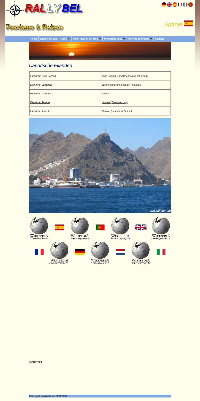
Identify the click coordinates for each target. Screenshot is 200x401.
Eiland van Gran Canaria (43, 76)
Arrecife (106, 93)
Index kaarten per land (87, 38)
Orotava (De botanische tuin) (117, 111)
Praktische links (114, 38)
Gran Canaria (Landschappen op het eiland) (125, 76)
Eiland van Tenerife (40, 102)
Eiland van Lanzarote (41, 84)
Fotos (65, 38)
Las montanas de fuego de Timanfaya (121, 84)
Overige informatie (140, 38)
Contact (159, 38)
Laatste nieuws (48, 38)
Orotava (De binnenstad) (115, 102)
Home (33, 38)
